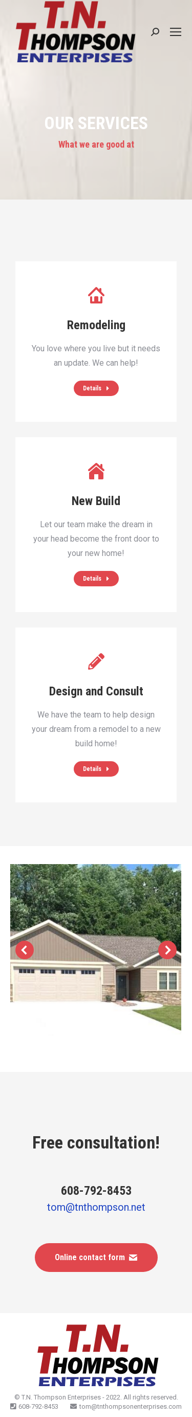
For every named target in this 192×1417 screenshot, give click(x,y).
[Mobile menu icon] (175, 32)
